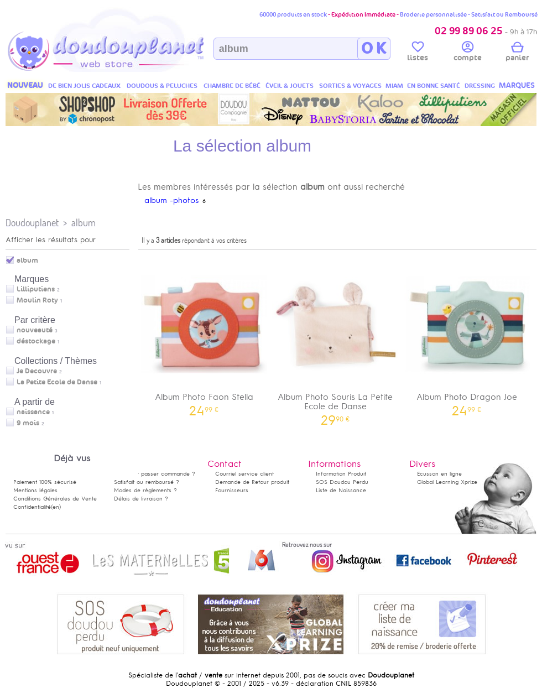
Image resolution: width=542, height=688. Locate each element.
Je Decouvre (37, 371)
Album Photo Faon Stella (204, 335)
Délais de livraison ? (141, 499)
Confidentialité (32, 507)
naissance (33, 412)
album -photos (171, 200)
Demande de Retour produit (252, 482)
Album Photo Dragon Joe (467, 335)
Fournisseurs (231, 490)
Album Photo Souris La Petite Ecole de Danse (336, 339)
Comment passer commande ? (154, 474)
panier (517, 53)
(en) (56, 507)
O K (373, 49)
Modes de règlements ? (145, 490)
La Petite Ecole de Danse (57, 382)
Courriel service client (244, 474)
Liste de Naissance (341, 490)
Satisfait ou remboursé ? (146, 482)
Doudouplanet (32, 222)
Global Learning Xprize (447, 482)
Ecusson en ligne (439, 474)
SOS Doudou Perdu (342, 482)
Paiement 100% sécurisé (44, 482)
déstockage (36, 341)
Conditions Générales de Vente (55, 499)
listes (417, 53)
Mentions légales (35, 490)
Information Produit (341, 474)
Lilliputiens (36, 289)
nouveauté (35, 330)
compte (468, 53)
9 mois (28, 423)
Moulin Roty (37, 300)
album (83, 222)
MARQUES (517, 85)
